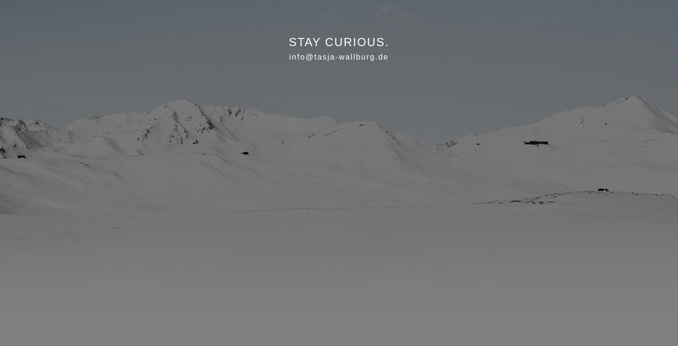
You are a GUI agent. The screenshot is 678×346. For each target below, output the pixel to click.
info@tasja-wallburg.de (339, 57)
